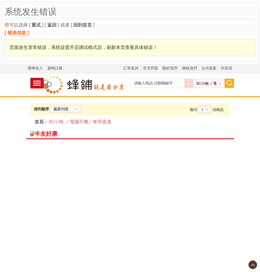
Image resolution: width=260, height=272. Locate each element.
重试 (36, 24)
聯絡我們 (189, 68)
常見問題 (150, 68)
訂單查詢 (130, 68)
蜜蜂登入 (35, 68)
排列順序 (41, 109)
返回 (52, 24)
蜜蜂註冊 (54, 68)
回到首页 (82, 24)
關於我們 (169, 68)
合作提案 (208, 68)
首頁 (39, 121)
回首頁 (226, 68)
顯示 (194, 109)
